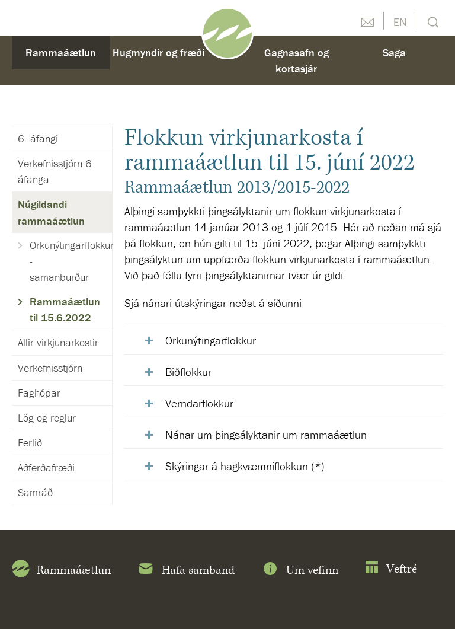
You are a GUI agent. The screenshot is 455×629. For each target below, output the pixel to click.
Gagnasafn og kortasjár (296, 60)
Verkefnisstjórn (50, 368)
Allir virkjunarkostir (58, 342)
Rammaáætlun (60, 52)
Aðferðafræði (46, 467)
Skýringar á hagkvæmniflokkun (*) (245, 466)
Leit (431, 21)
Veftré (390, 569)
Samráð (35, 492)
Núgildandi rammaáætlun (51, 212)
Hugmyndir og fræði (158, 52)
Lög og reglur (47, 417)
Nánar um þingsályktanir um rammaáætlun (266, 434)
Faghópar (39, 393)
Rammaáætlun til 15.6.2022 (65, 309)
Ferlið (30, 442)
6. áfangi (38, 138)
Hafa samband (186, 571)
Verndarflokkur (199, 403)
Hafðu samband (367, 21)
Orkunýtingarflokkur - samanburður (71, 261)
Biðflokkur (188, 372)
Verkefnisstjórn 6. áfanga (56, 171)
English (400, 21)
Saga (394, 52)
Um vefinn (299, 571)
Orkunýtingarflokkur (210, 340)
